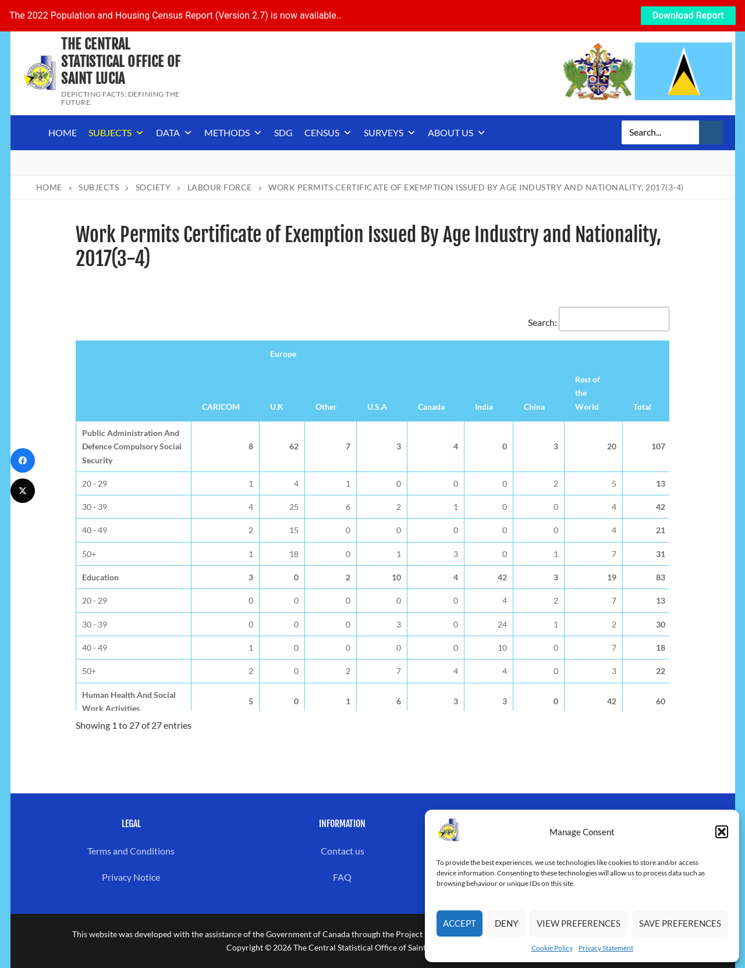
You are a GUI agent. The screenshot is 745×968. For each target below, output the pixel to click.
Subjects (116, 132)
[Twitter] (22, 490)
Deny (506, 923)
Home (62, 132)
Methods (233, 132)
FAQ (342, 876)
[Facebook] (22, 460)
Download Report (688, 15)
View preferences (578, 923)
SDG (283, 132)
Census (328, 132)
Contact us (342, 850)
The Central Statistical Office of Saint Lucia (120, 61)
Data (174, 132)
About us (457, 132)
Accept (459, 923)
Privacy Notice (131, 876)
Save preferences (680, 923)
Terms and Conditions (131, 850)
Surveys (390, 132)
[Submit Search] (711, 132)
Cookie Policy (552, 948)
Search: (598, 322)
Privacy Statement (606, 948)
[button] (722, 832)
